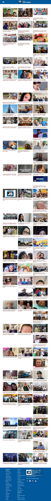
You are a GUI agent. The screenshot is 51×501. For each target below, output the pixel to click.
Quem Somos (29, 469)
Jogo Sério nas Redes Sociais (32, 478)
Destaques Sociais (7, 7)
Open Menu (3, 2)
